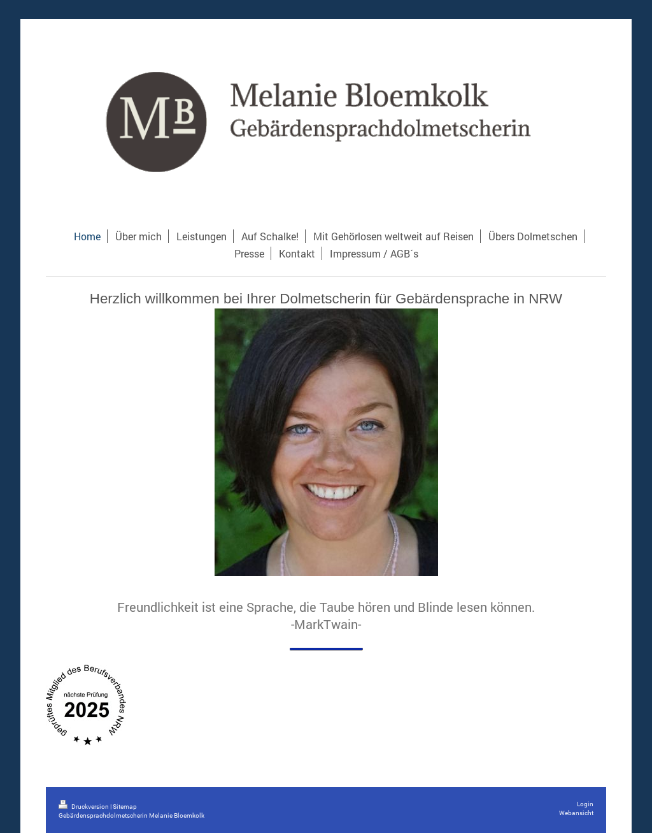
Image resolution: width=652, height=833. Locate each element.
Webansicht (576, 813)
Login (585, 804)
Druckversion (84, 806)
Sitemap (125, 806)
